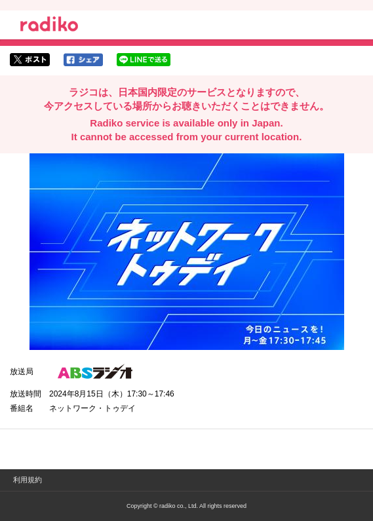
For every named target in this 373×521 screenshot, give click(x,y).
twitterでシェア (30, 59)
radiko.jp (49, 26)
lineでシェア (143, 59)
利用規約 (27, 480)
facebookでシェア (83, 59)
